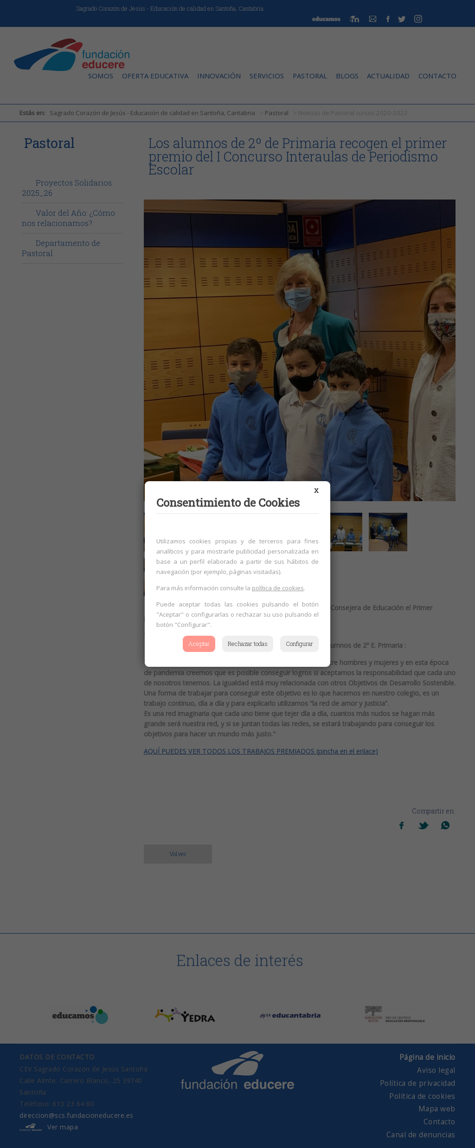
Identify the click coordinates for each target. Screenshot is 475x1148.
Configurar (299, 643)
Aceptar (199, 643)
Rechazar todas (248, 643)
